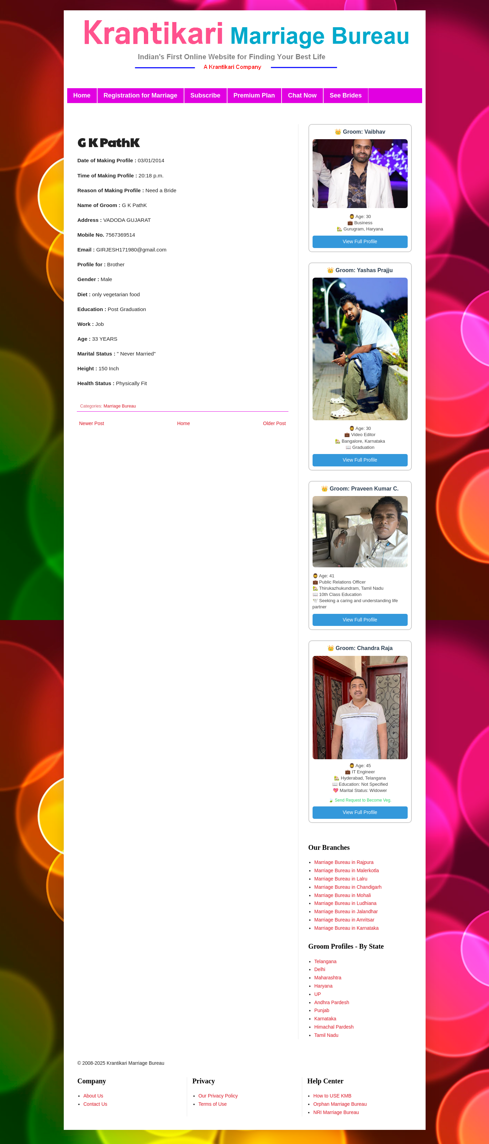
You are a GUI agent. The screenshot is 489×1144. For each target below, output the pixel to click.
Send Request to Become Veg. (363, 800)
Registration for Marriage (140, 95)
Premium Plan (254, 95)
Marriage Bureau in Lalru (340, 879)
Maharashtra (328, 977)
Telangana (325, 961)
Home (82, 95)
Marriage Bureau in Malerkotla (346, 870)
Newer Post (91, 423)
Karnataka (325, 1018)
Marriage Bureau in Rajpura (344, 862)
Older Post (274, 423)
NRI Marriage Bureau (336, 1112)
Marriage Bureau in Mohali (342, 895)
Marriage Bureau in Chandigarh (347, 887)
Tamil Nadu (326, 1035)
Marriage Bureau (119, 406)
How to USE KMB (332, 1096)
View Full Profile (360, 241)
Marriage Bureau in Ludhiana (345, 903)
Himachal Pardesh (334, 1027)
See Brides (346, 95)
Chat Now (302, 95)
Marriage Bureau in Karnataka (346, 928)
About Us (93, 1096)
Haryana (323, 986)
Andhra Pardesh (331, 1002)
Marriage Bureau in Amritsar (344, 920)
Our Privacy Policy (218, 1096)
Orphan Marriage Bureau (340, 1104)
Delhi (319, 969)
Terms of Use (212, 1104)
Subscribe (206, 95)
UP (317, 994)
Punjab (321, 1010)
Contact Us (95, 1104)
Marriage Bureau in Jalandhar (346, 911)
